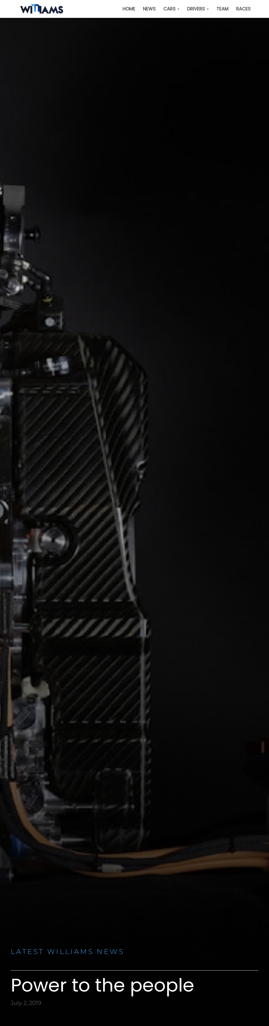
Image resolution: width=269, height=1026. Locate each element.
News (149, 9)
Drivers (198, 9)
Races (243, 9)
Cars (171, 9)
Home (129, 9)
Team (222, 9)
